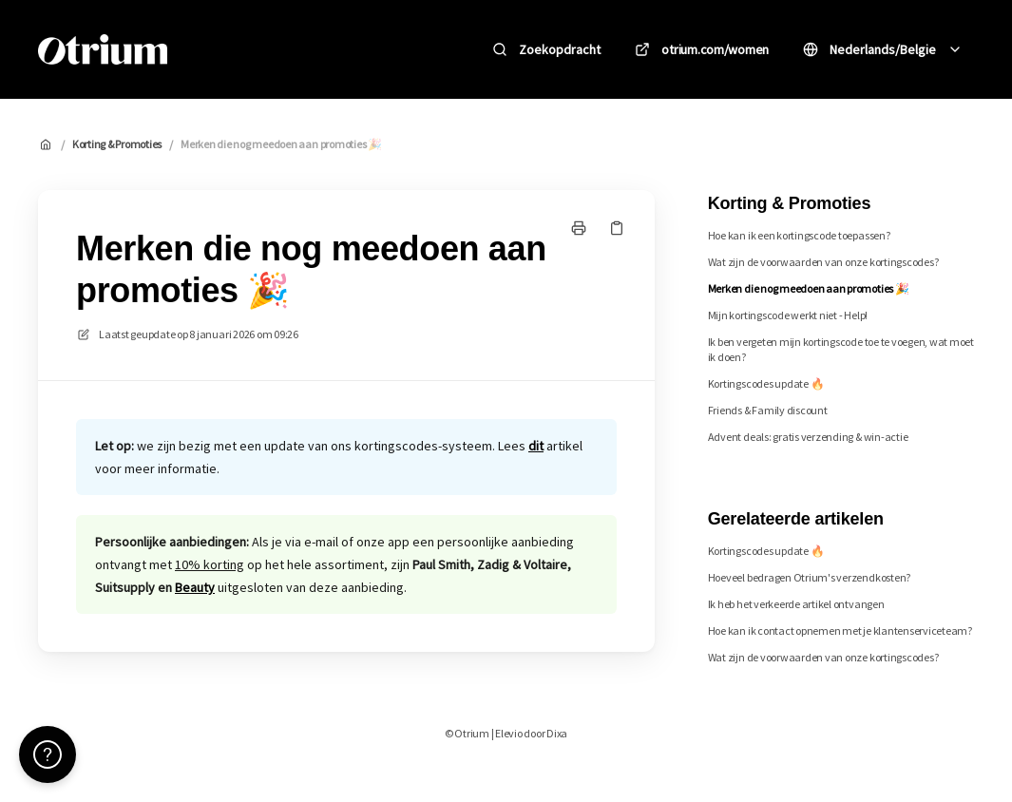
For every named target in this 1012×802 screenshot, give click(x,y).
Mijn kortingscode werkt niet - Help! (788, 315)
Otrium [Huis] (226, 49)
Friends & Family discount (768, 410)
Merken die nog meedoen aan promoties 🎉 (281, 144)
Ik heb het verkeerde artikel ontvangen (796, 604)
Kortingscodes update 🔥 (766, 383)
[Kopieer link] (616, 228)
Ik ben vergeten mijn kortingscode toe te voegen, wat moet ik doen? (841, 349)
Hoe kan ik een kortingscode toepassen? (799, 235)
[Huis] (102, 49)
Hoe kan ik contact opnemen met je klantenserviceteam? (840, 630)
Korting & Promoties (117, 144)
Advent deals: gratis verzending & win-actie (808, 437)
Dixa (556, 733)
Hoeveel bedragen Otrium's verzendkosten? (809, 577)
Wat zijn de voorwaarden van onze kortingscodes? (823, 262)
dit (536, 445)
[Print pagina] (578, 228)
